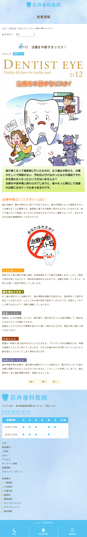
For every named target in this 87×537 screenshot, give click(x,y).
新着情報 (6, 467)
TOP (4, 443)
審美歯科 (8, 498)
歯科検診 (8, 511)
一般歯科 (8, 482)
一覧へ (43, 381)
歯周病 (7, 494)
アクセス (6, 459)
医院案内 (6, 447)
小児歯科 (8, 486)
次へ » (55, 381)
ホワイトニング (11, 507)
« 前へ (31, 381)
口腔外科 (8, 490)
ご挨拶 (5, 451)
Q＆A (4, 455)
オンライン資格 (9, 463)
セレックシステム (12, 502)
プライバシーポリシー (12, 471)
